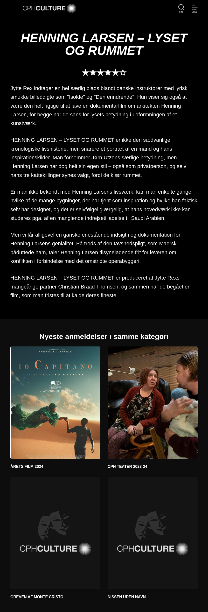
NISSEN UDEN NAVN (127, 597)
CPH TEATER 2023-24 (127, 466)
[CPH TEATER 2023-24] (153, 402)
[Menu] (195, 8)
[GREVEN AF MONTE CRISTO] (55, 533)
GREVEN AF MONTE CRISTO (36, 597)
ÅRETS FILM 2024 (26, 466)
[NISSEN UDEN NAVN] (153, 533)
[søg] (181, 8)
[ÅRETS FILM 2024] (55, 402)
